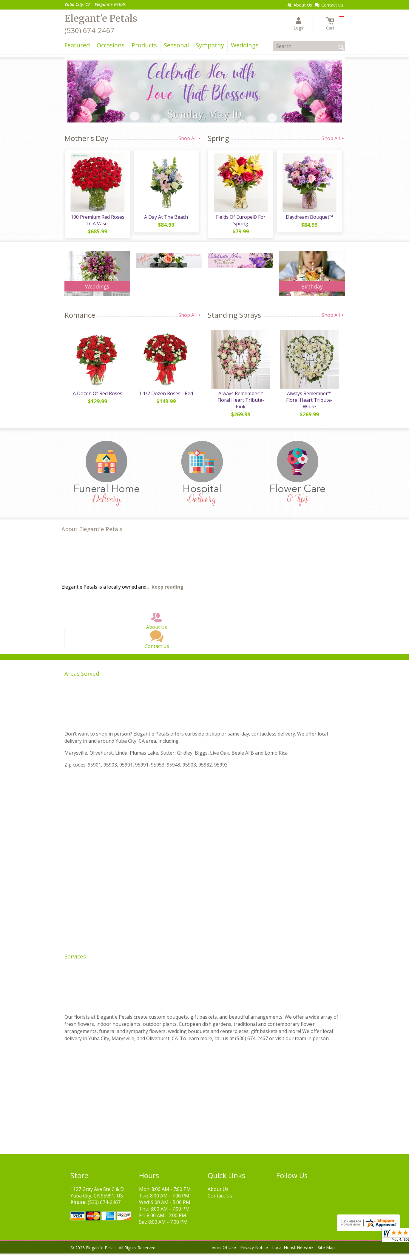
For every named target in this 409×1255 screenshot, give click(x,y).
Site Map (326, 1249)
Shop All (190, 138)
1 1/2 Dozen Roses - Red (166, 395)
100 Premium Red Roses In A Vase (97, 220)
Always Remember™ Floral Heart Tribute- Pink (240, 401)
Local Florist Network (293, 1249)
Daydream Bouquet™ (309, 217)
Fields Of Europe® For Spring (240, 220)
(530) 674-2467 (89, 30)
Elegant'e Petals (100, 18)
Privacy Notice (254, 1249)
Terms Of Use (222, 1249)
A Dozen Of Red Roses (97, 395)
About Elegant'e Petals (91, 530)
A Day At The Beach (166, 217)
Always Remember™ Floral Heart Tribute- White (309, 401)
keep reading (167, 588)
